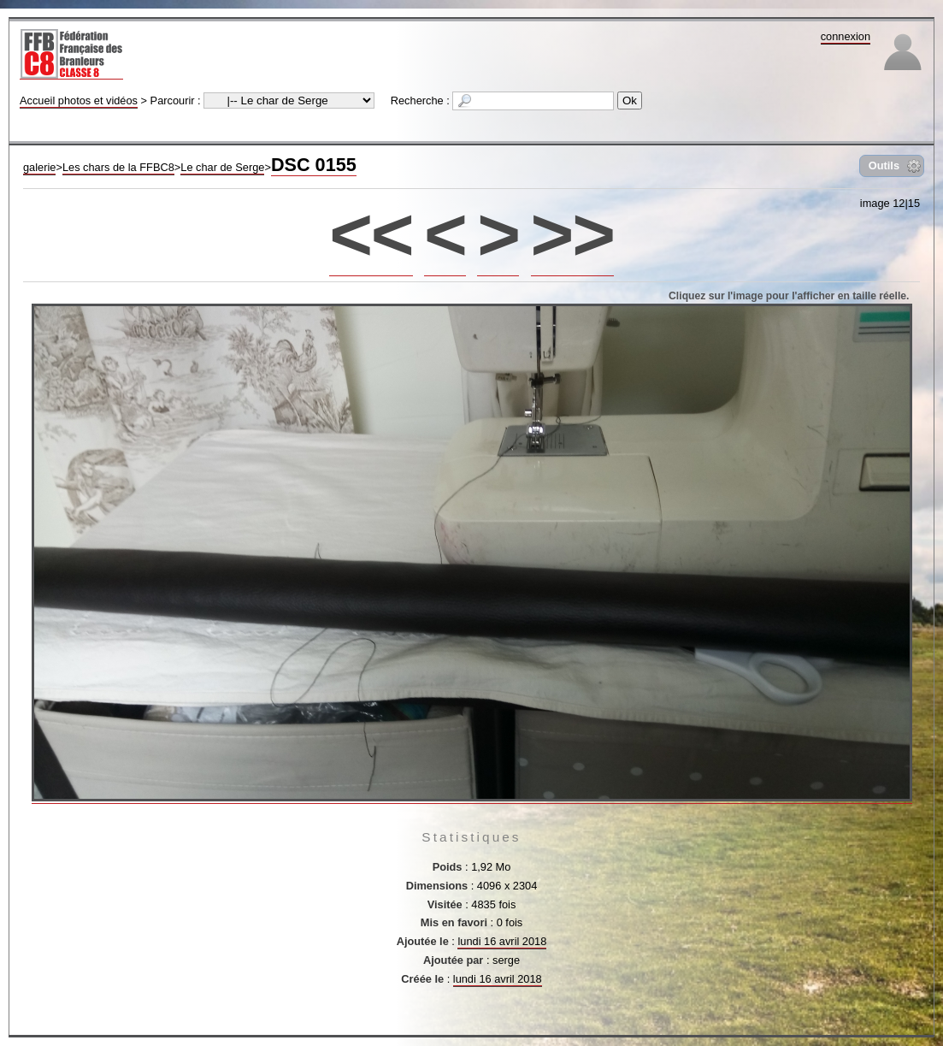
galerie (39, 167)
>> (572, 233)
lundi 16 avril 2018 (501, 941)
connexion (845, 36)
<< (370, 233)
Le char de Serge (222, 167)
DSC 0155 (314, 164)
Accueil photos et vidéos (79, 100)
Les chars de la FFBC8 (118, 167)
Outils (884, 165)
